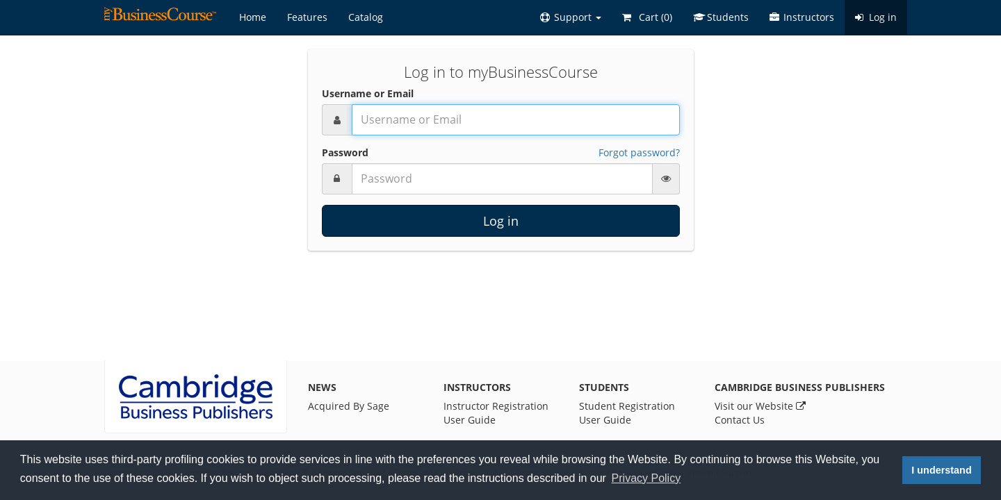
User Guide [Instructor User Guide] (469, 419)
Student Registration (627, 405)
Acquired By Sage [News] (348, 405)
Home (252, 17)
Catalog (365, 17)
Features (307, 17)
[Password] (502, 178)
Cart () (647, 17)
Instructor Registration (495, 405)
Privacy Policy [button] (646, 478)
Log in (876, 17)
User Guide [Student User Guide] (605, 419)
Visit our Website (760, 405)
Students (721, 17)
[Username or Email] (516, 119)
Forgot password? (639, 152)
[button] (571, 17)
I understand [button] (941, 470)
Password (345, 152)
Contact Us (740, 419)
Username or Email (368, 93)
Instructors (802, 17)
